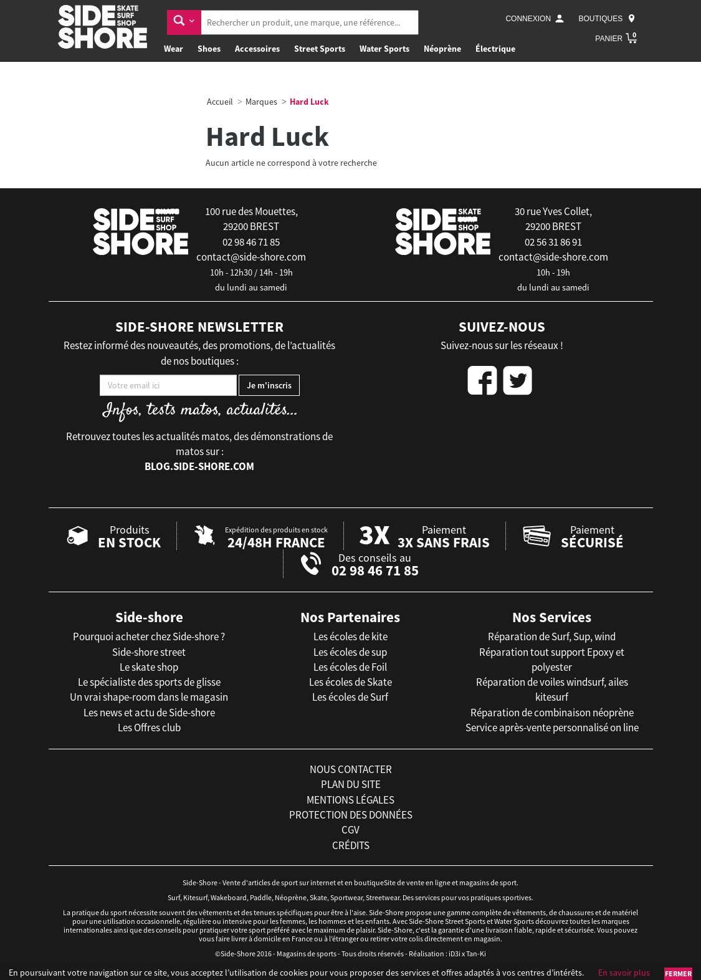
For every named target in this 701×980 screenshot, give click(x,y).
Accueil (220, 101)
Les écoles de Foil (350, 667)
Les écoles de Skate (350, 682)
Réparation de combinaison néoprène (552, 712)
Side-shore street (149, 652)
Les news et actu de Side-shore (149, 712)
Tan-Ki (476, 953)
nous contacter (351, 769)
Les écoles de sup (350, 652)
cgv (350, 830)
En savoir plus (624, 972)
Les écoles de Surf (350, 697)
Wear (173, 48)
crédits (351, 845)
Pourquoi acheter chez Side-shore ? (149, 636)
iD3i (454, 953)
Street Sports (319, 48)
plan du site (351, 784)
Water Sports (384, 48)
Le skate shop (149, 667)
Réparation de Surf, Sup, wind (552, 636)
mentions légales (350, 800)
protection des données (350, 815)
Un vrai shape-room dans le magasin (149, 697)
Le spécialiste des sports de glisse (149, 682)
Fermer (678, 973)
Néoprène (442, 48)
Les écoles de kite (350, 636)
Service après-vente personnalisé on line (552, 727)
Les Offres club (149, 727)
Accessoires (257, 48)
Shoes (209, 48)
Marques (261, 101)
